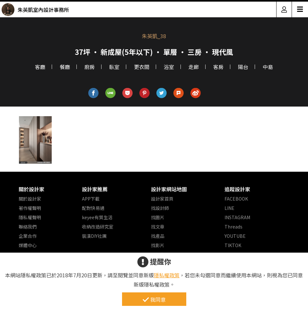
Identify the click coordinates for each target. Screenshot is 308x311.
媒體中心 (28, 245)
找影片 (157, 245)
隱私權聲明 (30, 217)
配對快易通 (93, 208)
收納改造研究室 (97, 226)
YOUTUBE (235, 236)
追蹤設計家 (237, 189)
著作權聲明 (30, 208)
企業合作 (28, 236)
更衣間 (141, 67)
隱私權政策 (167, 275)
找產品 (157, 236)
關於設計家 (31, 189)
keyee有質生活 (97, 217)
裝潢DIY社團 (94, 236)
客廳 (40, 67)
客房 (218, 67)
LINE (229, 208)
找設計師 (160, 208)
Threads (233, 226)
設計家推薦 (95, 189)
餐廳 (65, 67)
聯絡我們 (28, 226)
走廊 (194, 67)
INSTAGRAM (237, 217)
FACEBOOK (236, 198)
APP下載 (91, 198)
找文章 (157, 226)
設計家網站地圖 (169, 189)
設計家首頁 (162, 198)
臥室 (114, 67)
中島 (268, 67)
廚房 (89, 67)
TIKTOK (232, 245)
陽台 (243, 67)
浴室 (169, 67)
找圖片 (157, 217)
